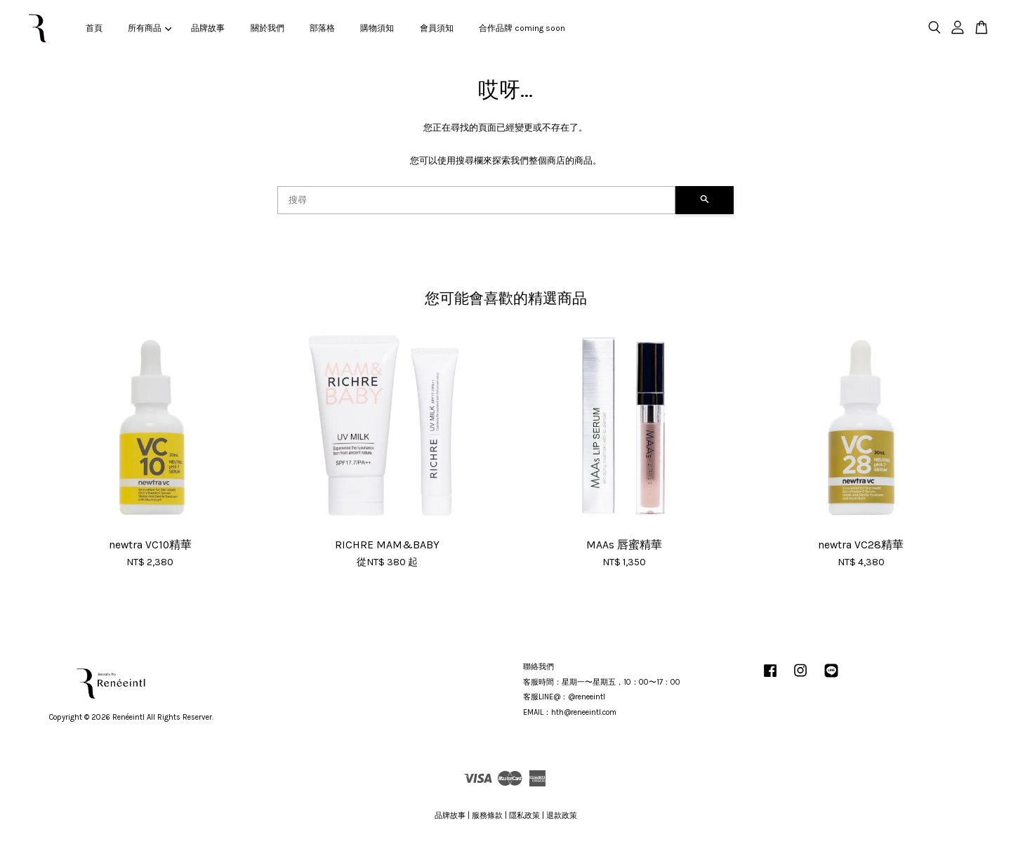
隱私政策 (524, 815)
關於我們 (267, 28)
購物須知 (377, 28)
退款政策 (561, 815)
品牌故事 (208, 28)
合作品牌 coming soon (522, 28)
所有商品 (149, 28)
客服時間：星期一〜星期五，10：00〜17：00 (601, 682)
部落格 (322, 28)
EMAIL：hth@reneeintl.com (569, 712)
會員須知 (437, 28)
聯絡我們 (538, 666)
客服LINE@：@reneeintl (564, 696)
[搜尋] (476, 200)
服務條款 (487, 815)
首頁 (94, 28)
